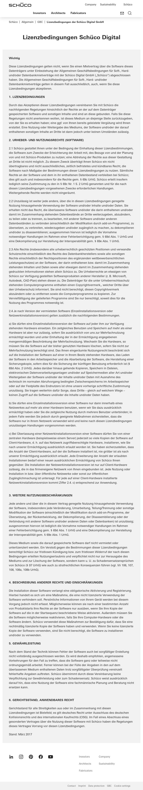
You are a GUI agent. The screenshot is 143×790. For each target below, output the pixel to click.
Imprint (82, 785)
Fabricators (78, 13)
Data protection (96, 785)
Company (90, 4)
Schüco (128, 4)
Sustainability (108, 4)
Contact (72, 785)
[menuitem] (11, 756)
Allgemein (27, 22)
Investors (39, 13)
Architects (58, 13)
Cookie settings (122, 785)
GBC (40, 22)
